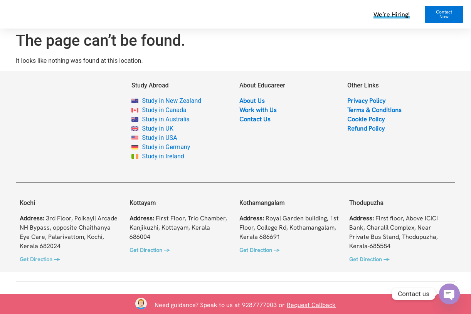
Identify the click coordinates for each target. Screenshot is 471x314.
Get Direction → (40, 259)
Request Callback (311, 305)
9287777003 (259, 305)
